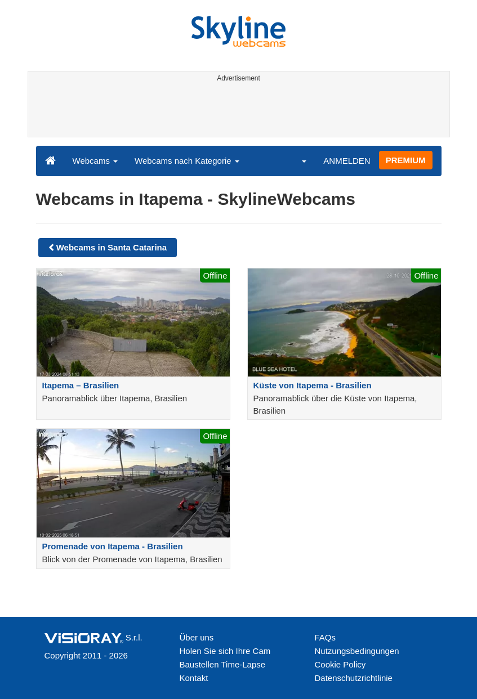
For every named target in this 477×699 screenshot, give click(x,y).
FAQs (325, 637)
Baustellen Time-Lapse (223, 664)
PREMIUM (406, 160)
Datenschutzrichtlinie (354, 678)
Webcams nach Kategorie (187, 160)
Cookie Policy (340, 664)
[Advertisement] (236, 111)
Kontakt (194, 678)
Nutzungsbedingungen (357, 651)
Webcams (95, 160)
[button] (297, 160)
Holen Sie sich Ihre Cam (225, 651)
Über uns (197, 637)
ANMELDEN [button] (346, 160)
